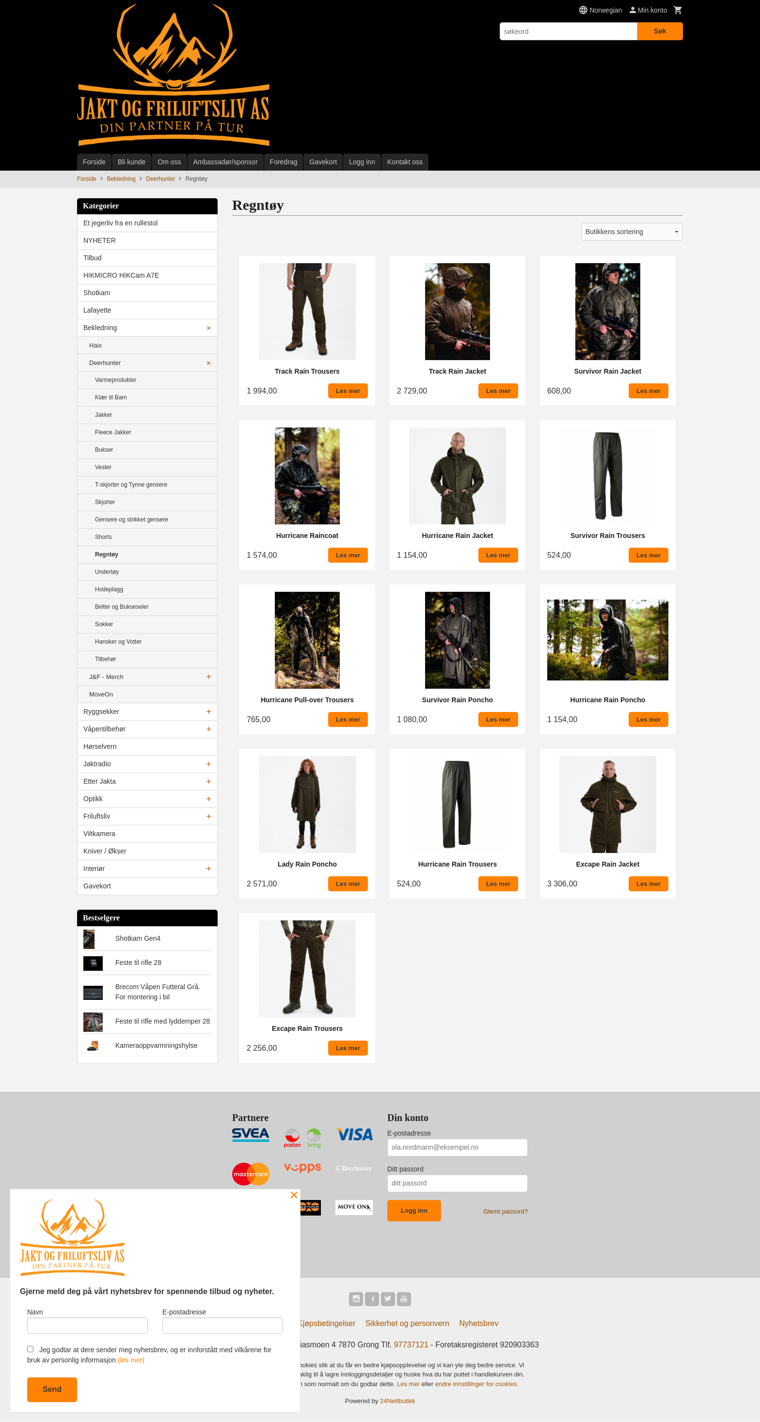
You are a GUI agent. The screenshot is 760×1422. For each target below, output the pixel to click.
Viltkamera (99, 833)
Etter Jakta (99, 781)
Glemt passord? (505, 1211)
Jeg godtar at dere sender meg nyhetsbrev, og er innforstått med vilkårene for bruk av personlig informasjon (149, 1355)
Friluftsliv (96, 816)
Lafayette (97, 310)
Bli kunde (132, 162)
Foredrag (284, 162)
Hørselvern (99, 746)
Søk (660, 31)
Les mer (409, 1385)
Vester (103, 467)
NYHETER (99, 240)
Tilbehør (105, 659)
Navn (87, 1319)
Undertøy (107, 572)
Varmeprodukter (115, 380)
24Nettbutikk (397, 1402)
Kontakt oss (405, 162)
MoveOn (101, 694)
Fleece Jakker (113, 432)
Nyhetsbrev (479, 1325)
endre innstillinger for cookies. (477, 1385)
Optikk (93, 799)
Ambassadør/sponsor (225, 162)
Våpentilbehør (104, 729)
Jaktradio (97, 764)
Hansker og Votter (118, 641)
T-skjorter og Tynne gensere (131, 484)
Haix (95, 345)
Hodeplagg (109, 589)
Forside (94, 162)
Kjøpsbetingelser (326, 1325)
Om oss (169, 162)
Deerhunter (105, 362)
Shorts (103, 537)
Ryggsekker (101, 711)
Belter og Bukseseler (122, 606)
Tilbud (92, 258)
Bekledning (100, 328)
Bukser (104, 449)
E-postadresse (409, 1133)
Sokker (104, 624)
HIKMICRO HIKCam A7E (121, 275)
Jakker (103, 414)
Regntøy (106, 554)
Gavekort (323, 162)
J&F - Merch (106, 676)
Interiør (94, 868)
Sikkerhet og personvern (407, 1325)
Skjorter (105, 502)
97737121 (411, 1346)
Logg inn (362, 162)
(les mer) (131, 1360)
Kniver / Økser (105, 851)
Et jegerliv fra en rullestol (120, 223)
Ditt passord (405, 1169)
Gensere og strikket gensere (131, 519)
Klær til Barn (111, 397)
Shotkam (96, 293)
